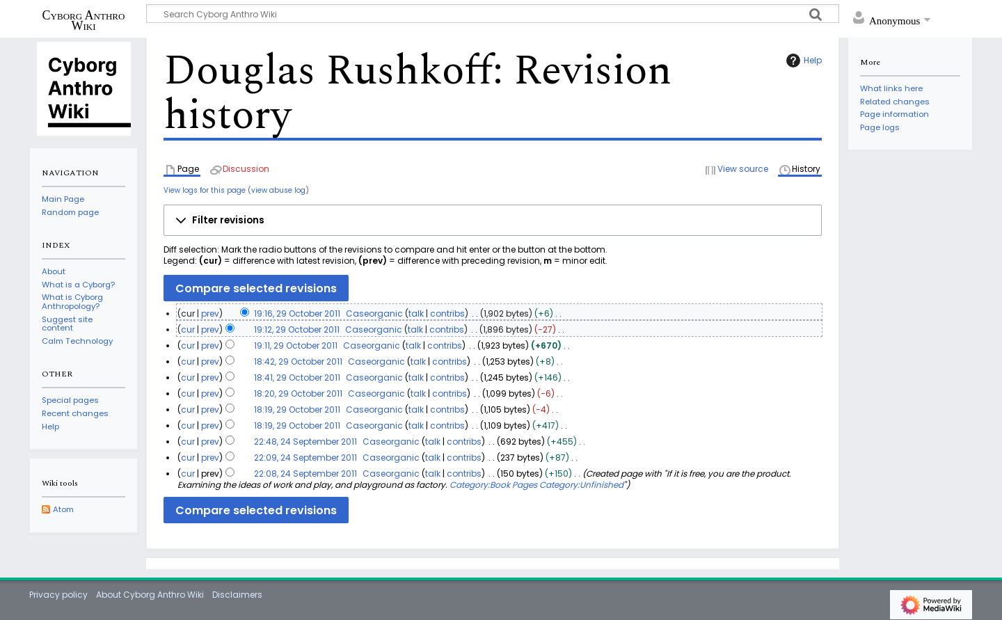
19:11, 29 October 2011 (295, 345)
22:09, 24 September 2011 (305, 457)
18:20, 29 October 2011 (298, 393)
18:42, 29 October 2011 (298, 361)
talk (416, 313)
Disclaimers (237, 595)
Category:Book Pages (493, 485)
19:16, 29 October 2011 (297, 313)
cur (188, 329)
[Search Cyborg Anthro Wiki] (492, 13)
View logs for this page (205, 190)
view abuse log (278, 190)
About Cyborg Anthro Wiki (150, 595)
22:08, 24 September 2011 (305, 473)
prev (210, 313)
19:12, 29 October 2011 (297, 329)
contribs (447, 313)
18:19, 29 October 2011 (297, 409)
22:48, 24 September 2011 (305, 441)
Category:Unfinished (581, 485)
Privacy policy (58, 595)
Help (802, 60)
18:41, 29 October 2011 (297, 377)
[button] (492, 220)
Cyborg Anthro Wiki (83, 20)
